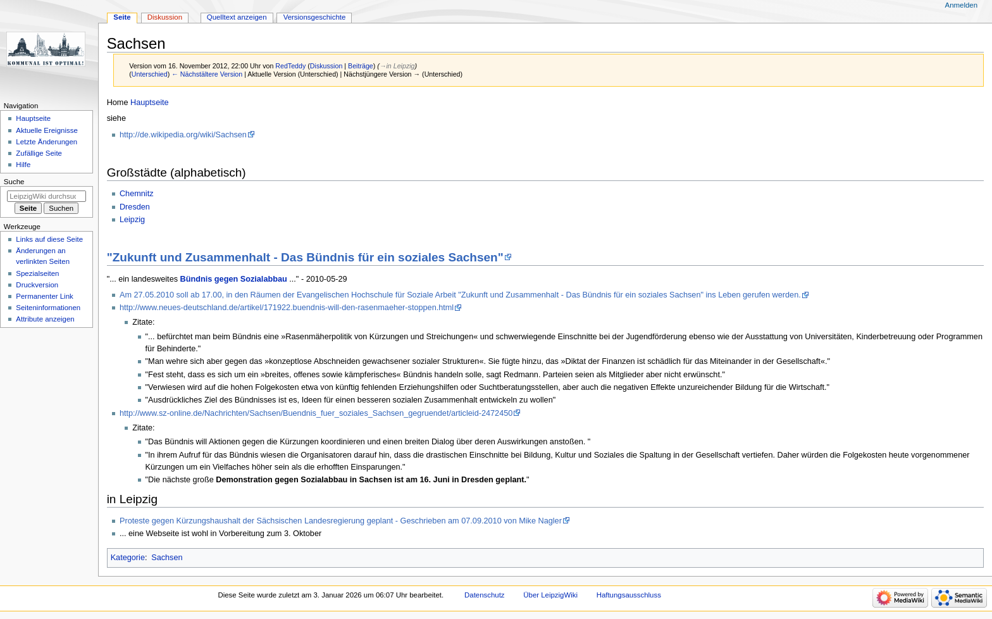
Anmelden (961, 5)
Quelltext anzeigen (237, 17)
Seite (121, 17)
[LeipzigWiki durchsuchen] (46, 196)
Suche (14, 181)
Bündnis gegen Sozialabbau (233, 279)
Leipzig (132, 219)
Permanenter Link (44, 296)
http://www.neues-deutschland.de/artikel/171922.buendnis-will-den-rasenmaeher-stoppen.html (287, 307)
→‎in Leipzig (397, 66)
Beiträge (360, 66)
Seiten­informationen (48, 307)
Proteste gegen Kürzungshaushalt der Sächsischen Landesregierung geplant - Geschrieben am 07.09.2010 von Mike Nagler (341, 520)
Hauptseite (149, 102)
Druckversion (37, 285)
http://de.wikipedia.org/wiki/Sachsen (183, 134)
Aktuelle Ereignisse (46, 130)
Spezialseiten (37, 273)
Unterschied (150, 74)
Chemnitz (137, 193)
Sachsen (166, 557)
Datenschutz (484, 595)
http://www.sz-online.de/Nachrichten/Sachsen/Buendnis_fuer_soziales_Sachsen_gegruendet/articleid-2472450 (316, 413)
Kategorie (128, 557)
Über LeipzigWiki (550, 595)
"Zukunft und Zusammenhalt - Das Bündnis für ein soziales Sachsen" (305, 257)
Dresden (135, 207)
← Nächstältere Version (206, 74)
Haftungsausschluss (629, 595)
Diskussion (326, 66)
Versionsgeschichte (314, 17)
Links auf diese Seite (49, 239)
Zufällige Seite (39, 153)
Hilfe (23, 164)
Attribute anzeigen (45, 319)
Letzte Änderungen (46, 142)
